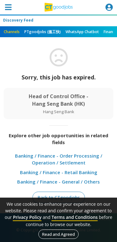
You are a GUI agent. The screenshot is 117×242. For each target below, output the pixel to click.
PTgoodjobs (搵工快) (42, 31)
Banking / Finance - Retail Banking (58, 172)
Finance (110, 31)
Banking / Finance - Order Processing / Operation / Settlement (58, 159)
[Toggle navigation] (8, 7)
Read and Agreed (58, 234)
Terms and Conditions (74, 217)
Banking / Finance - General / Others (58, 182)
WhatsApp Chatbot (82, 31)
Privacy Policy (27, 217)
